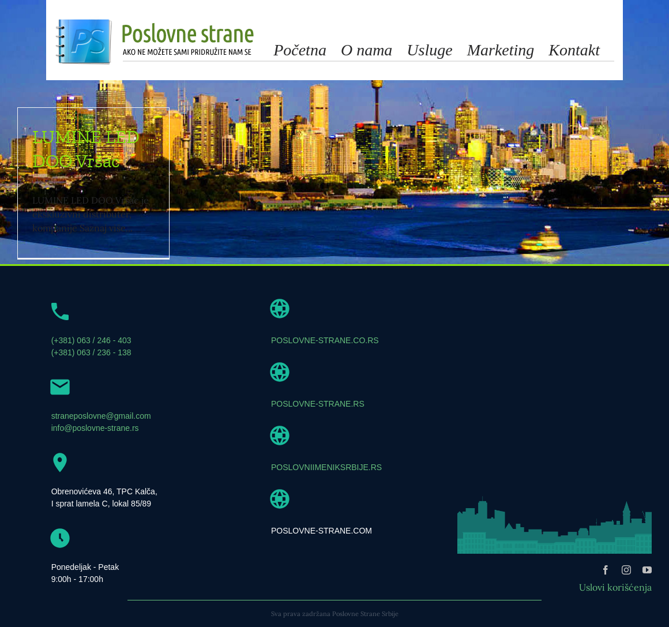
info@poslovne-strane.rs (95, 428)
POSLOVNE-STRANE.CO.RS (325, 340)
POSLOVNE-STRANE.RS (317, 403)
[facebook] (605, 570)
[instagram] (626, 570)
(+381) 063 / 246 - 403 (91, 340)
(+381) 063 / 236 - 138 (91, 352)
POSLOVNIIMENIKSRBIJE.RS (326, 467)
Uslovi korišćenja (615, 587)
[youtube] (647, 570)
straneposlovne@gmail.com (101, 415)
